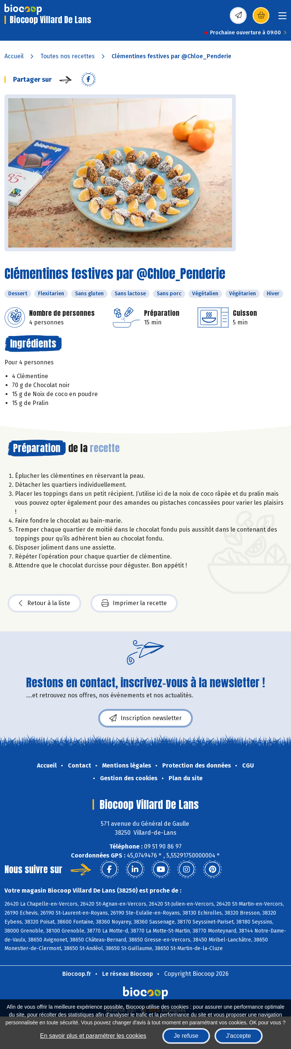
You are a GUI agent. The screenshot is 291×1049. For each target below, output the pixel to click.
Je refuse (186, 1036)
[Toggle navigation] (282, 18)
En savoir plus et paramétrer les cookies (93, 1036)
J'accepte (238, 1036)
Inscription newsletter (145, 718)
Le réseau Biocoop (127, 973)
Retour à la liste (44, 603)
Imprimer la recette (134, 603)
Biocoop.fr (76, 973)
